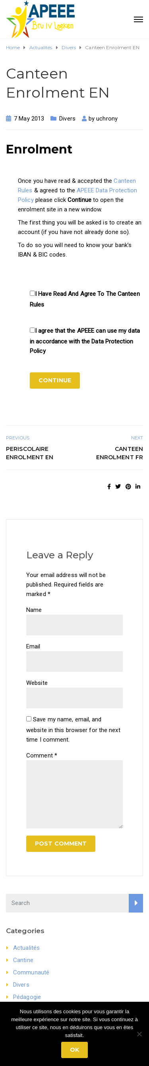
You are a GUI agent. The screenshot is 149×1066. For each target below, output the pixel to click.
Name (34, 610)
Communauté (31, 972)
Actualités (26, 947)
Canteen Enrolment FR (119, 453)
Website (37, 682)
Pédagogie (27, 997)
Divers (67, 118)
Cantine (23, 960)
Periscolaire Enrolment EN (29, 453)
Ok (74, 1049)
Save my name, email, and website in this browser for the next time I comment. (73, 729)
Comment (41, 755)
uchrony (107, 118)
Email (33, 646)
